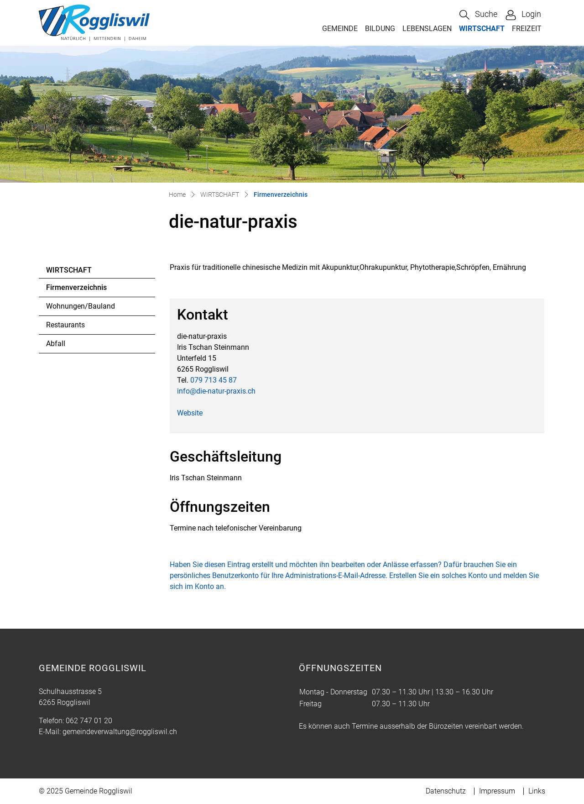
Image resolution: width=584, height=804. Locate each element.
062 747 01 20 (89, 720)
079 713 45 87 (213, 380)
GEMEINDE (340, 28)
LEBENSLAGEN (427, 28)
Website (190, 413)
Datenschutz (446, 791)
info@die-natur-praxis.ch (216, 391)
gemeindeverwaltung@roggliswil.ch (120, 731)
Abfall (55, 343)
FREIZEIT (527, 28)
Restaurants (65, 325)
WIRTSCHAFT (482, 28)
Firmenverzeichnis (76, 290)
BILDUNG (380, 28)
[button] (478, 15)
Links (536, 791)
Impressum (497, 791)
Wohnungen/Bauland (80, 306)
